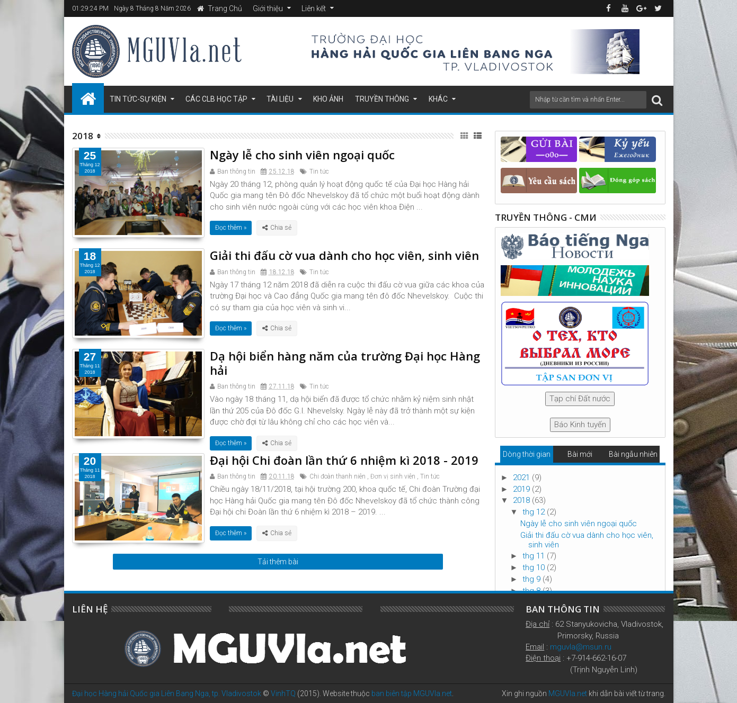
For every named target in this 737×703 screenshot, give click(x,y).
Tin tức (319, 171)
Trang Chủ (219, 8)
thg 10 (534, 567)
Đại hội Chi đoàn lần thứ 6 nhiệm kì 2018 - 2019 (344, 460)
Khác (438, 99)
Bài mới (579, 454)
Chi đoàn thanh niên (337, 476)
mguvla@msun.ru (580, 647)
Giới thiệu (268, 8)
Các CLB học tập (216, 99)
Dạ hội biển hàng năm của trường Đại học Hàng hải (345, 362)
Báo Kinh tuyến (580, 424)
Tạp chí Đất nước (579, 398)
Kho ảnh (328, 99)
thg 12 (534, 512)
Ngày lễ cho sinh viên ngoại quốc (302, 155)
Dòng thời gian (526, 454)
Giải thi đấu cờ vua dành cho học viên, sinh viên (344, 255)
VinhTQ (283, 693)
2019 (522, 489)
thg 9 (532, 579)
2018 (522, 500)
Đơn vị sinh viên (392, 476)
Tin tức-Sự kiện (138, 99)
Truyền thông (382, 99)
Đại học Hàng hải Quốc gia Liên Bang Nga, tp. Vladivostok (166, 693)
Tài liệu (280, 99)
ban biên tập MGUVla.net (411, 693)
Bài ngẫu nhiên (633, 454)
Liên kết (313, 8)
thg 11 (534, 556)
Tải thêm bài (277, 561)
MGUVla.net (567, 693)
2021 (522, 477)
